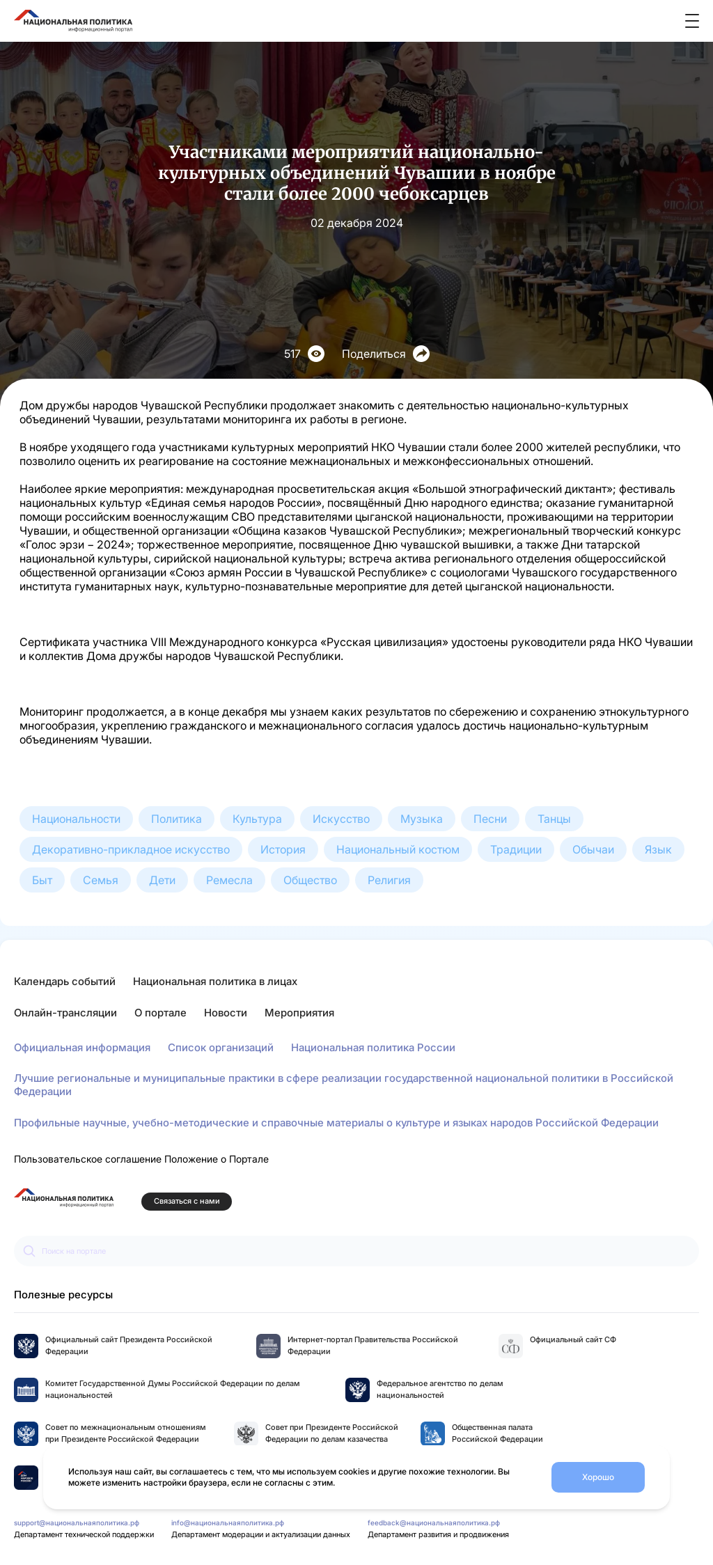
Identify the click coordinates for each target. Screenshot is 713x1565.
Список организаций (221, 1047)
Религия (389, 880)
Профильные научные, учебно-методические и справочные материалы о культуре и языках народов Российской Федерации (336, 1122)
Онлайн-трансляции (65, 1012)
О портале (160, 1012)
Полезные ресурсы (63, 1294)
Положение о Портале (216, 1159)
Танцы (554, 819)
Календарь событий (65, 981)
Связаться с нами (187, 1201)
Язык (658, 849)
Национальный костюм (398, 849)
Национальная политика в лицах (215, 981)
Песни (490, 819)
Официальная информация (82, 1047)
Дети (162, 880)
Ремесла (229, 880)
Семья (100, 880)
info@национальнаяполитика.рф (227, 1522)
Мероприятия (299, 1012)
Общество (310, 880)
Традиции (516, 849)
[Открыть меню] (692, 21)
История (283, 849)
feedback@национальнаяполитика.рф (434, 1522)
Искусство (341, 819)
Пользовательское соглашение (88, 1159)
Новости (225, 1012)
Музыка (421, 819)
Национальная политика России (373, 1047)
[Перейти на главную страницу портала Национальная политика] (63, 1197)
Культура (257, 819)
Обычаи (593, 849)
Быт (42, 880)
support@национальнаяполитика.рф (76, 1522)
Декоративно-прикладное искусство (131, 849)
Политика (176, 819)
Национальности (76, 819)
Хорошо (598, 1477)
